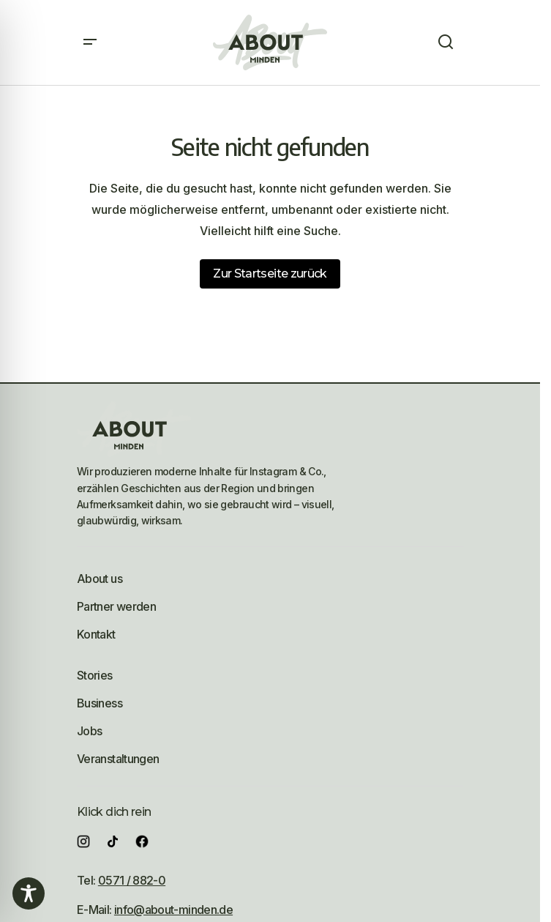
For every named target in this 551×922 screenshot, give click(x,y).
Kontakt (96, 634)
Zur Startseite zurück (270, 273)
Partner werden (116, 606)
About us (99, 578)
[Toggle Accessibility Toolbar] (28, 893)
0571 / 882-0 (131, 880)
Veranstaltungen (118, 758)
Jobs (89, 731)
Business (99, 703)
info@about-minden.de (173, 909)
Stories (95, 675)
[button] (90, 42)
